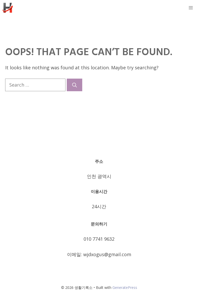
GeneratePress (124, 287)
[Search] (74, 85)
